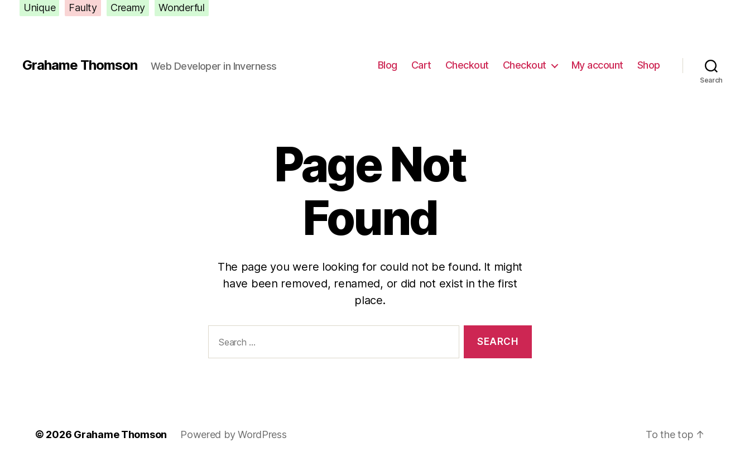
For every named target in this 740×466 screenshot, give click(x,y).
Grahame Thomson (79, 65)
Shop (648, 65)
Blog (387, 65)
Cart (421, 65)
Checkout (467, 65)
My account (597, 65)
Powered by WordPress (233, 434)
